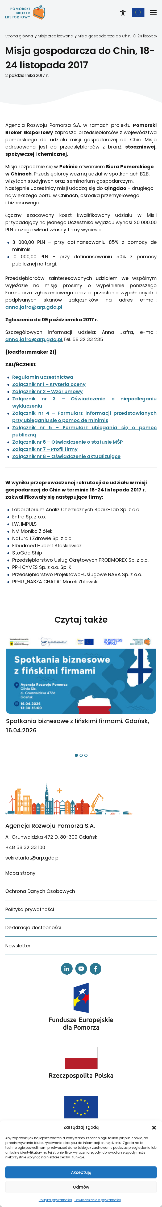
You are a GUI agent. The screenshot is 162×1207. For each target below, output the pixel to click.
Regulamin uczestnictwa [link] (42, 377)
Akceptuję (81, 1172)
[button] (154, 1127)
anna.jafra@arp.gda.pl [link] (33, 307)
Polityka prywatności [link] (55, 1200)
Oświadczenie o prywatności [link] (97, 1200)
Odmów (81, 1187)
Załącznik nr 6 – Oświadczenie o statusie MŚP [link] (67, 442)
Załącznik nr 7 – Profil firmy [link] (45, 449)
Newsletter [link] (18, 945)
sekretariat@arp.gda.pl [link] (32, 857)
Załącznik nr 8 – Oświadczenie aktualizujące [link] (66, 456)
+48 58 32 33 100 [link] (25, 847)
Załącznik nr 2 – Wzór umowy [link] (47, 391)
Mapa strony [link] (20, 873)
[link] (25, 12)
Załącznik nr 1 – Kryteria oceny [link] (49, 384)
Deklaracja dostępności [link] (33, 927)
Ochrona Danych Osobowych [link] (40, 891)
